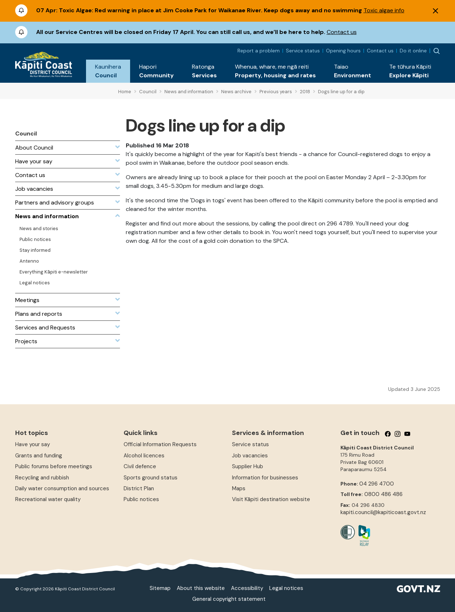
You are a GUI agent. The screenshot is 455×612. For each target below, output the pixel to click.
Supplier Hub (247, 466)
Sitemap (160, 588)
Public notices (141, 499)
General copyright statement (229, 599)
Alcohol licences (144, 455)
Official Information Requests (160, 444)
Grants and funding (38, 455)
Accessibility (247, 588)
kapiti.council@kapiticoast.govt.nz (383, 512)
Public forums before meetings (53, 466)
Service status (303, 50)
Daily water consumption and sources (62, 488)
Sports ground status (150, 477)
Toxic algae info (384, 10)
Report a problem (258, 50)
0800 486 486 (383, 494)
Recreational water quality (48, 499)
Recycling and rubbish (42, 477)
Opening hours (343, 50)
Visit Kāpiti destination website (271, 499)
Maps (238, 488)
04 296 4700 (376, 483)
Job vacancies (250, 455)
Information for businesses (265, 477)
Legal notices (286, 588)
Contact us (342, 32)
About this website (201, 588)
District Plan (139, 488)
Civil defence (140, 466)
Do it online (413, 50)
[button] (108, 71)
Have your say (32, 444)
